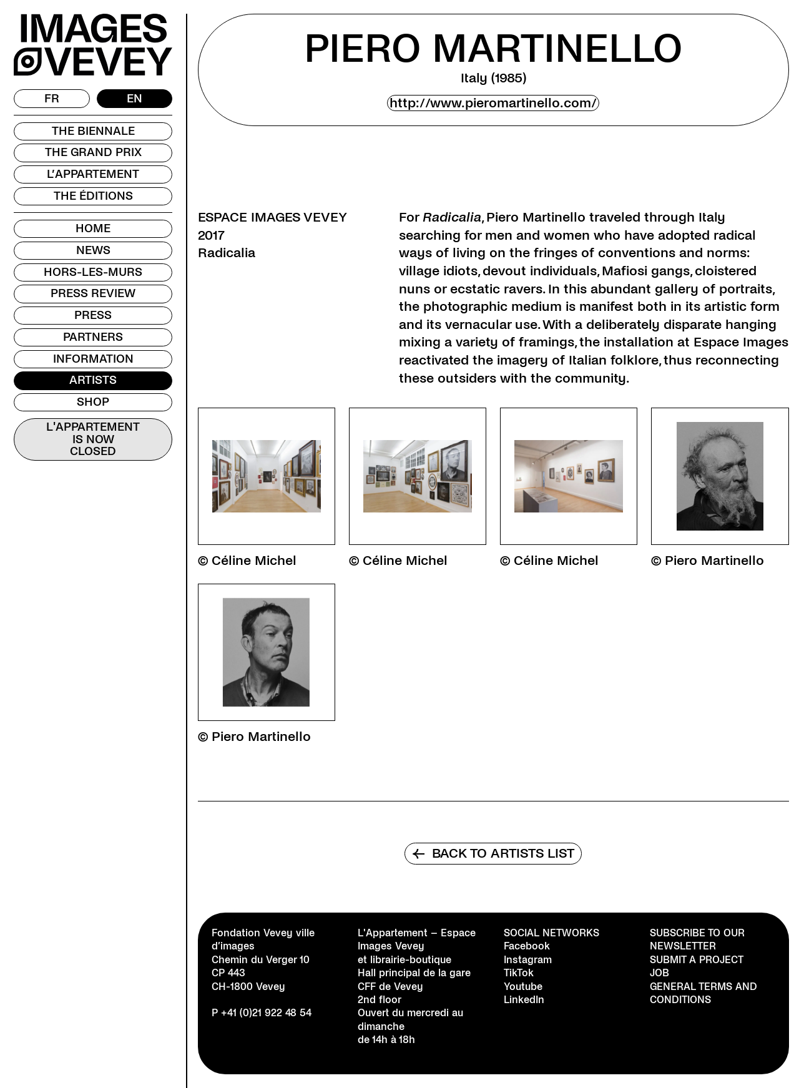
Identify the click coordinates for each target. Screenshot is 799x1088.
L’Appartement (93, 174)
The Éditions (93, 196)
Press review (93, 293)
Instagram (528, 959)
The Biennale (93, 131)
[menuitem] (52, 98)
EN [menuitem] (134, 98)
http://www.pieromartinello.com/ (493, 103)
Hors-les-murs (93, 272)
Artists (93, 380)
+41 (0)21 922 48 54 (266, 1012)
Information (93, 359)
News (93, 250)
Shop (93, 402)
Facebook (527, 946)
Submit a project (696, 959)
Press (93, 315)
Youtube (523, 986)
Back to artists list (493, 853)
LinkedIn (524, 999)
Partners (93, 337)
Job (659, 973)
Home (93, 228)
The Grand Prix (93, 152)
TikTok (519, 973)
